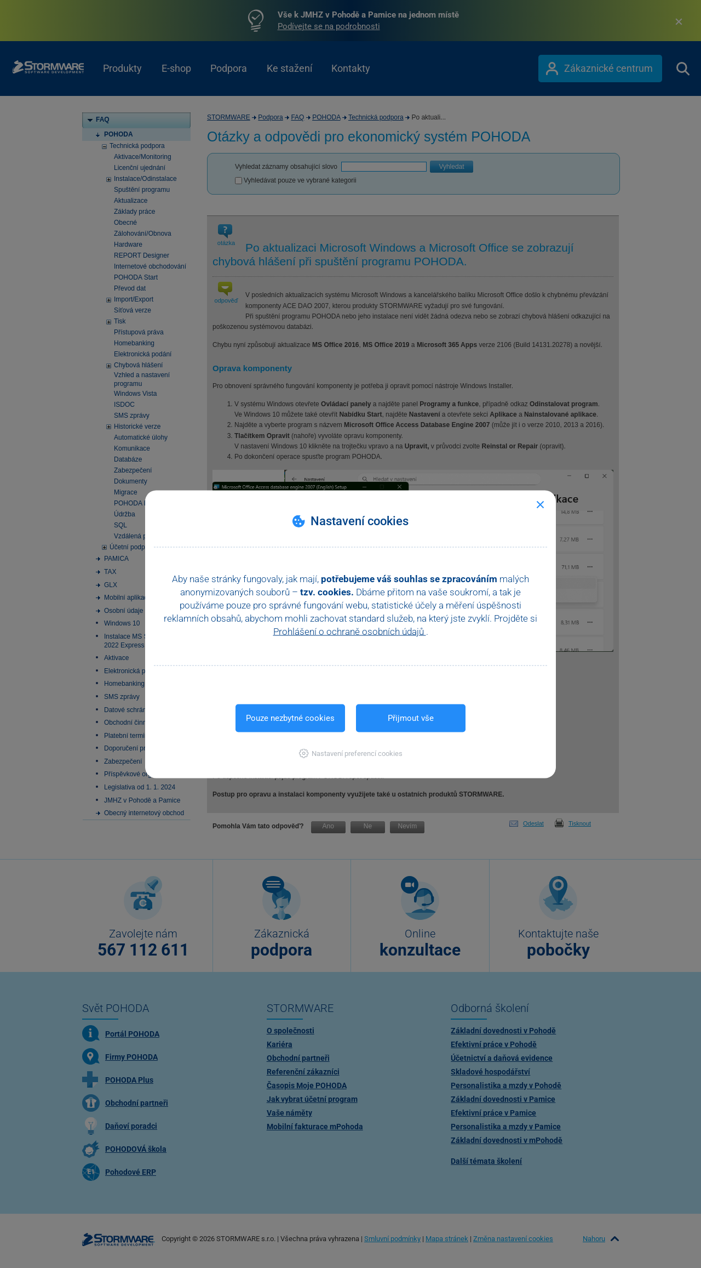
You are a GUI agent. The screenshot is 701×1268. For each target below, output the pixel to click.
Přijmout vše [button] (411, 718)
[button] (351, 753)
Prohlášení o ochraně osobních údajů (349, 631)
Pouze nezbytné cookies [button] (290, 718)
